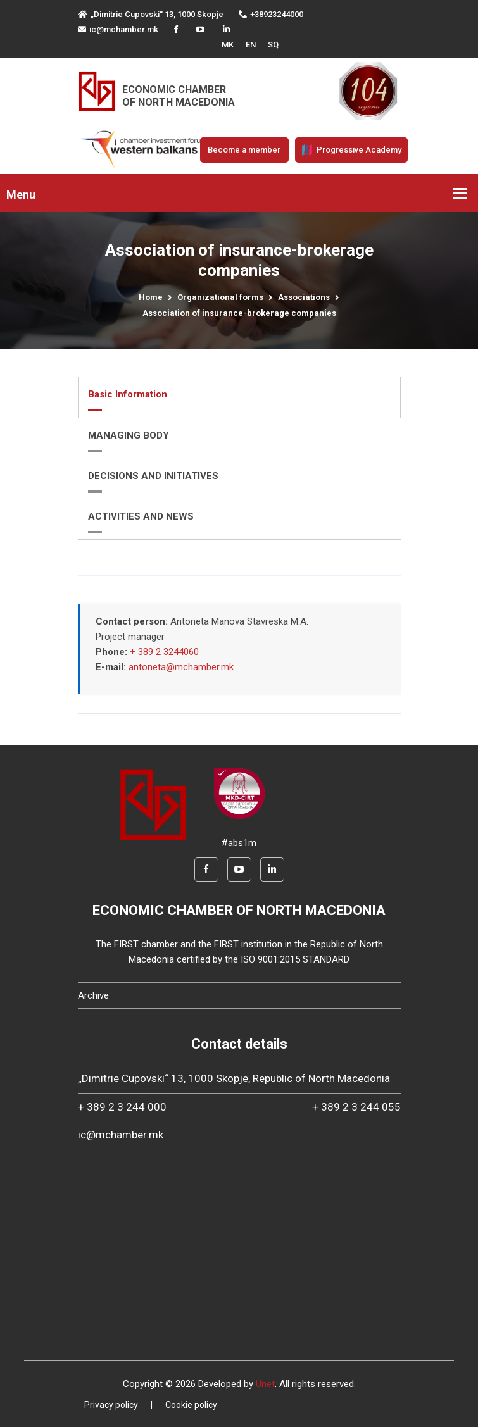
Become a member (244, 149)
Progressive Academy (351, 150)
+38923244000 (271, 14)
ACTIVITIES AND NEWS (141, 516)
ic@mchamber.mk (118, 29)
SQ (273, 44)
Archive (93, 995)
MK (228, 44)
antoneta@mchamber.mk (181, 667)
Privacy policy (111, 1405)
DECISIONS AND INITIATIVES (153, 476)
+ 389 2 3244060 (164, 651)
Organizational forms (220, 297)
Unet (265, 1384)
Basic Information (127, 394)
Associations (304, 297)
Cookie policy (191, 1405)
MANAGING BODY (128, 435)
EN (251, 44)
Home (151, 297)
